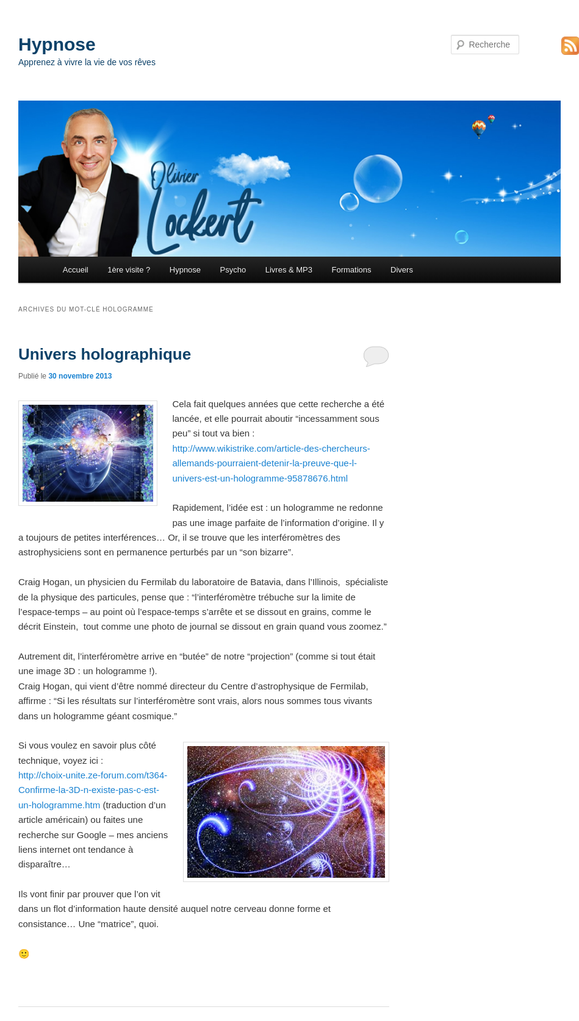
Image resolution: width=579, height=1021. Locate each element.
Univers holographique (104, 354)
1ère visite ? (128, 269)
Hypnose (57, 44)
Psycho (233, 269)
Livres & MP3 (288, 269)
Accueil (75, 269)
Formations (352, 269)
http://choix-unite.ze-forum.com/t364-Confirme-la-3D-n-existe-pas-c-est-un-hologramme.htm (92, 790)
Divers (401, 269)
